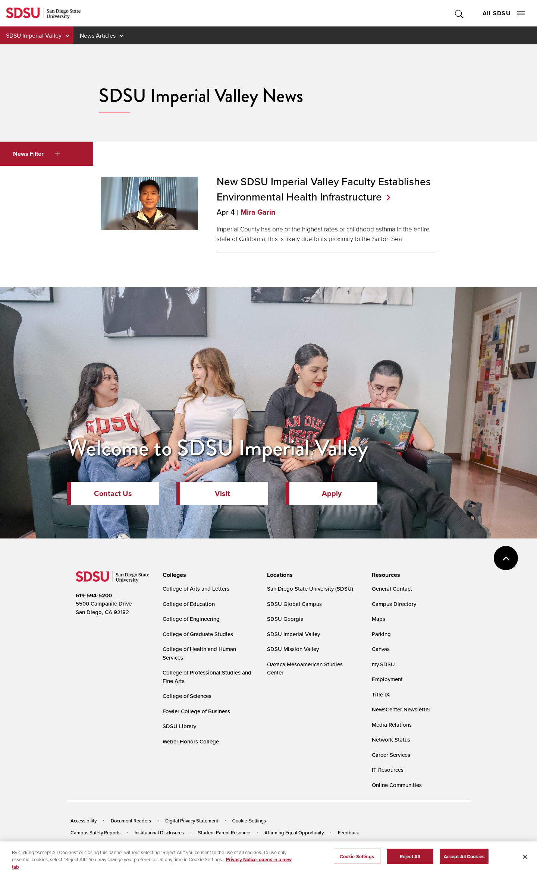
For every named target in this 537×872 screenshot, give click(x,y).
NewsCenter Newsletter (401, 709)
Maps (378, 619)
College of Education (189, 604)
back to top (506, 558)
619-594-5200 (94, 595)
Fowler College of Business (196, 711)
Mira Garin (258, 212)
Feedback (348, 832)
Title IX (381, 694)
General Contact (392, 589)
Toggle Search (459, 13)
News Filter (36, 153)
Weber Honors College (191, 741)
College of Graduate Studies (198, 634)
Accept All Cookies (464, 859)
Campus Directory (394, 604)
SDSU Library (179, 726)
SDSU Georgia (285, 619)
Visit (222, 493)
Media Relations (392, 725)
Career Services (391, 755)
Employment (387, 679)
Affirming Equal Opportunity (294, 832)
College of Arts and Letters (196, 589)
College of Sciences (187, 696)
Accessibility (83, 820)
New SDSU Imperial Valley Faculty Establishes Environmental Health (324, 189)
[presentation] (173, 575)
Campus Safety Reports (95, 832)
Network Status (391, 739)
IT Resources (387, 770)
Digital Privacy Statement (191, 820)
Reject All (410, 859)
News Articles (98, 35)
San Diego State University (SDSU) (310, 589)
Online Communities (397, 785)
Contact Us (113, 493)
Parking (381, 634)
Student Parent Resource (224, 832)
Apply (332, 493)
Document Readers (131, 820)
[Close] (525, 860)
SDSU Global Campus (294, 604)
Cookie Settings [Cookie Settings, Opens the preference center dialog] (357, 859)
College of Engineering (191, 619)
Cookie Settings (249, 821)
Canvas (381, 649)
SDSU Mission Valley (293, 649)
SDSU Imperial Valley (34, 35)
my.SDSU (383, 664)
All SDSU (504, 13)
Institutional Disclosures (159, 832)
